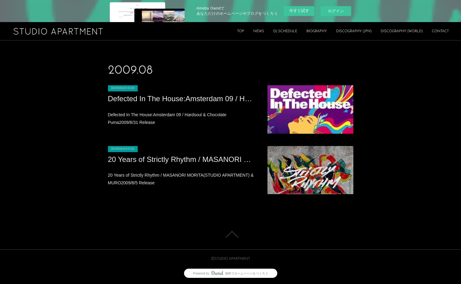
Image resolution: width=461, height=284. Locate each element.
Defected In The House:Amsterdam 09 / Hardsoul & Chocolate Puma (181, 98)
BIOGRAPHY (316, 31)
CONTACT (440, 31)
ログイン (336, 11)
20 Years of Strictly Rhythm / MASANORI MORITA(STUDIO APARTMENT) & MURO (181, 159)
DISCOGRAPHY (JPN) (353, 31)
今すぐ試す (299, 10)
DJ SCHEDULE (285, 31)
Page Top (230, 234)
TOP (240, 31)
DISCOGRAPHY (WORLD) (402, 31)
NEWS (258, 31)
